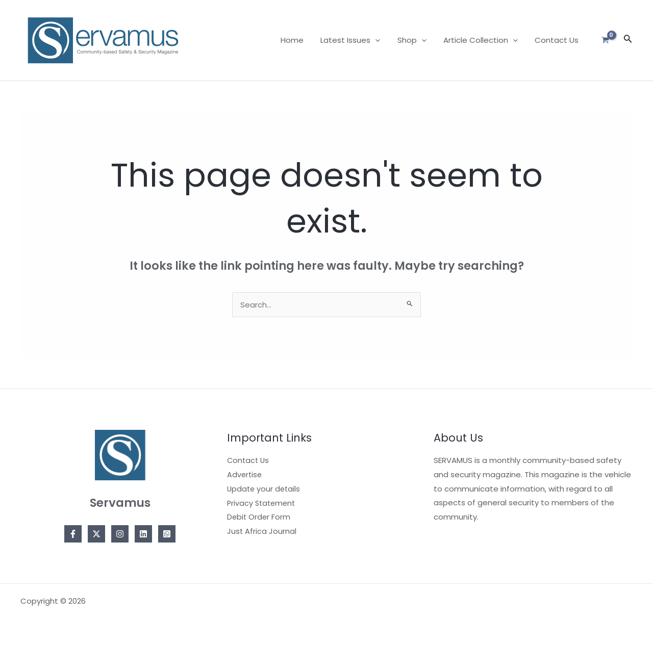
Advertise (245, 474)
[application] (381, 40)
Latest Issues (356, 40)
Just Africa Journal (262, 531)
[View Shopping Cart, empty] (605, 40)
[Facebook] (73, 534)
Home (299, 40)
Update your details (265, 488)
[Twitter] (96, 534)
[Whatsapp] (166, 534)
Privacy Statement (262, 502)
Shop (416, 40)
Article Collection (483, 40)
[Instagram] (120, 534)
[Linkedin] (143, 534)
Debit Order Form (259, 516)
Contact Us (558, 40)
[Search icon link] (628, 40)
